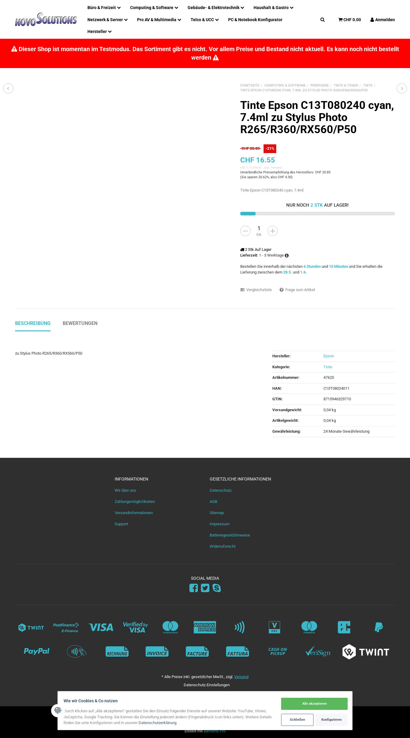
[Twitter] (205, 588)
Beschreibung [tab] (33, 323)
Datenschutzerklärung (173, 723)
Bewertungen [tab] (80, 323)
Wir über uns (125, 490)
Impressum (219, 524)
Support (121, 524)
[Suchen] (322, 19)
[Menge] (259, 228)
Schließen (295, 719)
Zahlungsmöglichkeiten (135, 501)
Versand (276, 167)
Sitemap (217, 512)
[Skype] (216, 588)
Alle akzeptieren (312, 703)
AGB (213, 501)
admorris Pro (214, 731)
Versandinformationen (134, 512)
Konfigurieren (329, 719)
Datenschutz (220, 490)
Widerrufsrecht (222, 546)
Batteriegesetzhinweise (230, 535)
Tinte (327, 367)
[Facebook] (193, 588)
